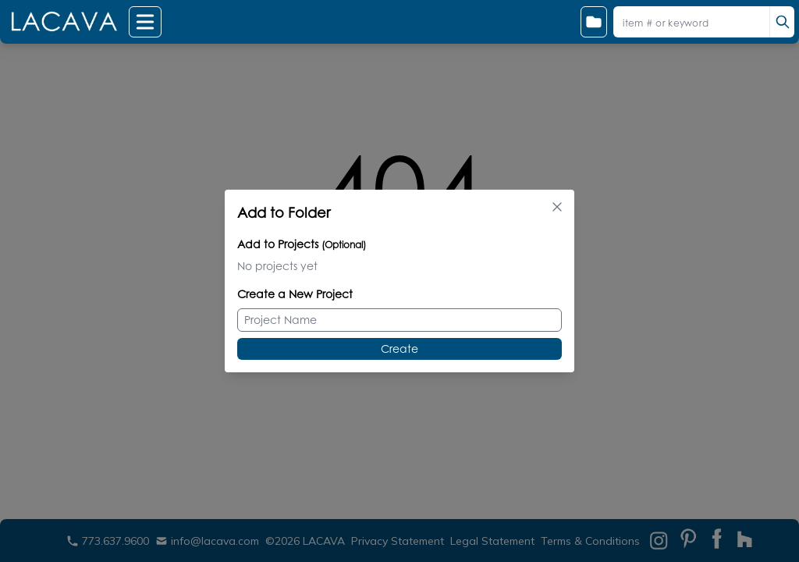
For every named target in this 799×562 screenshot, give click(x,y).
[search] (781, 21)
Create (399, 348)
